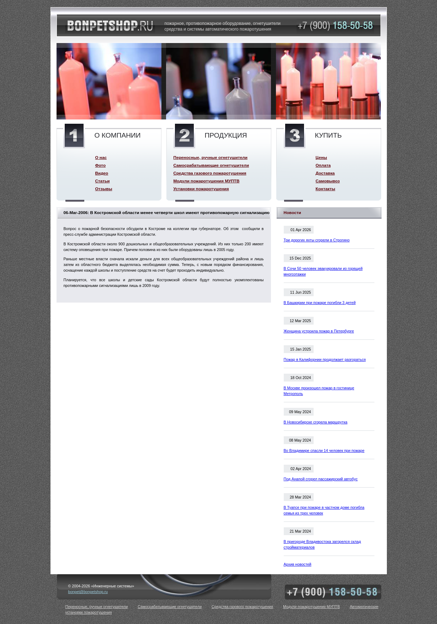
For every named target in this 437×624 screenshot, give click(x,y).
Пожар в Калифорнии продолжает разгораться (325, 359)
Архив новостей (297, 564)
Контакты (325, 188)
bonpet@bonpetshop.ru (88, 592)
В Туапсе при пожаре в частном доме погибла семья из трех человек (324, 510)
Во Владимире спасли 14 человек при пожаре (324, 450)
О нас (101, 157)
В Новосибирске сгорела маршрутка (316, 422)
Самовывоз (328, 180)
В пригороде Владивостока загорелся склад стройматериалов (322, 544)
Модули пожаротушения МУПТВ (207, 180)
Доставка (325, 173)
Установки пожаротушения (201, 188)
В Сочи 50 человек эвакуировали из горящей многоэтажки (323, 271)
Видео (101, 173)
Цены (321, 157)
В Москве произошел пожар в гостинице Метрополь (319, 391)
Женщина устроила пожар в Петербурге (319, 331)
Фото (100, 165)
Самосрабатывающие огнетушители (211, 165)
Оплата (323, 165)
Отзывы (103, 188)
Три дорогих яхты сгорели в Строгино (317, 240)
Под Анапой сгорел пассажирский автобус (321, 479)
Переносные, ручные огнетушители (210, 157)
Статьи (102, 180)
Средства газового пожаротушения (210, 173)
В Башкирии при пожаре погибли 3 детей (320, 302)
